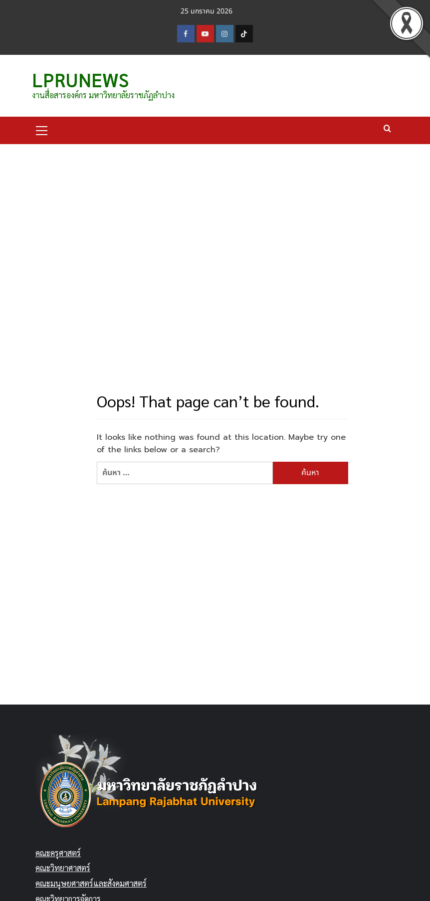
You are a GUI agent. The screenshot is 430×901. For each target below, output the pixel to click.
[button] (42, 129)
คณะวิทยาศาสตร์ (62, 868)
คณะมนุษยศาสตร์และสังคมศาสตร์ (91, 883)
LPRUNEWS (80, 79)
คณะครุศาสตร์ (58, 853)
